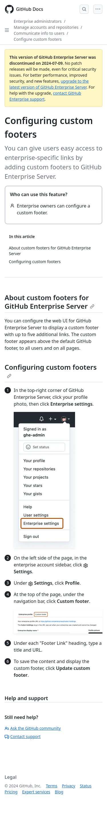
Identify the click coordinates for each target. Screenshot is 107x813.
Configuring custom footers (51, 370)
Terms (51, 785)
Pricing (11, 791)
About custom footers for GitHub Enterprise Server (49, 302)
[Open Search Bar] (84, 9)
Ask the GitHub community (33, 728)
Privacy (68, 785)
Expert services (36, 791)
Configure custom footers (38, 39)
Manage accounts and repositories (46, 27)
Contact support (23, 736)
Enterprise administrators (38, 21)
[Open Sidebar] (6, 30)
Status (86, 785)
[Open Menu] (97, 9)
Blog (59, 791)
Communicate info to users (39, 33)
